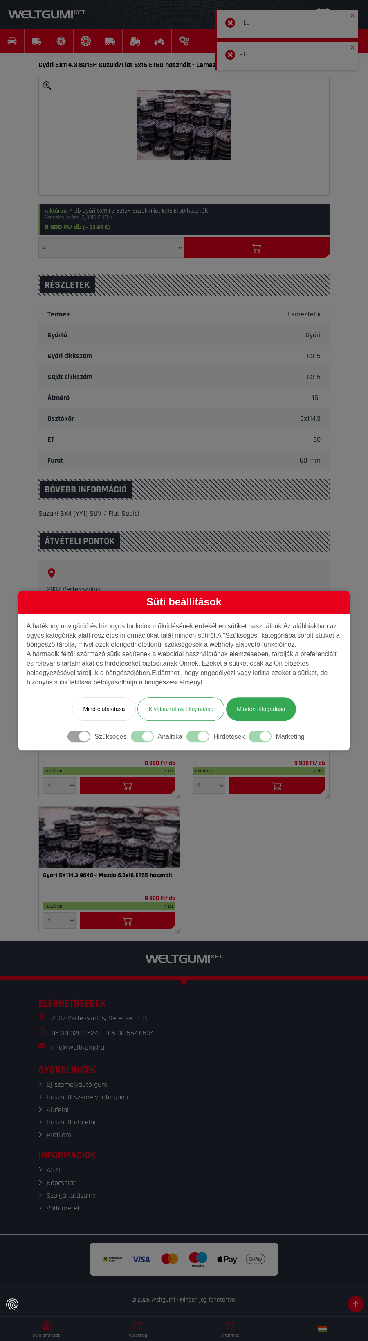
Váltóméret (63, 1208)
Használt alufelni (71, 1122)
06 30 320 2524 (75, 1033)
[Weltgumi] (47, 14)
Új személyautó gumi (78, 1084)
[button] (352, 14)
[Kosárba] (257, 247)
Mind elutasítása (104, 709)
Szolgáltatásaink (71, 1195)
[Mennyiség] (111, 247)
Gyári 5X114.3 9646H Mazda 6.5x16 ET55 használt (108, 875)
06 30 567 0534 (131, 1033)
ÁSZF (54, 1170)
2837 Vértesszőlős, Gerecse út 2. (99, 1018)
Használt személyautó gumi (87, 1097)
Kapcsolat (61, 1182)
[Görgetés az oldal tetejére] (356, 1304)
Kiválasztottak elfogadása (180, 709)
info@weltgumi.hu (78, 1047)
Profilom (59, 1135)
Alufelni (58, 1110)
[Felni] (109, 837)
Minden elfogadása (261, 709)
